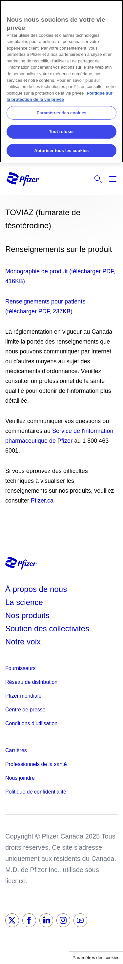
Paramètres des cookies (95, 957)
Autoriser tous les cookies (61, 150)
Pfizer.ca (42, 500)
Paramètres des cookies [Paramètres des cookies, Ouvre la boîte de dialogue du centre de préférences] (62, 112)
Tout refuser (61, 131)
